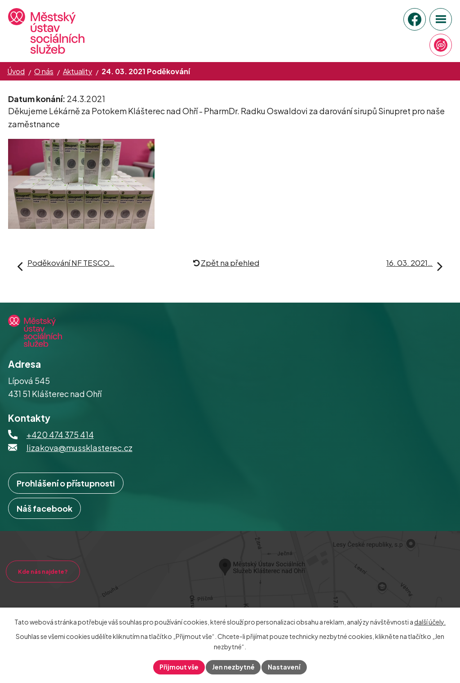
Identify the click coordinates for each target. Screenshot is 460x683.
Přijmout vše (179, 667)
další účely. (430, 622)
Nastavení (285, 667)
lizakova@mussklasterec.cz (80, 456)
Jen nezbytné (233, 667)
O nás (43, 71)
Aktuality (77, 71)
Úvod (16, 71)
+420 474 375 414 (60, 443)
